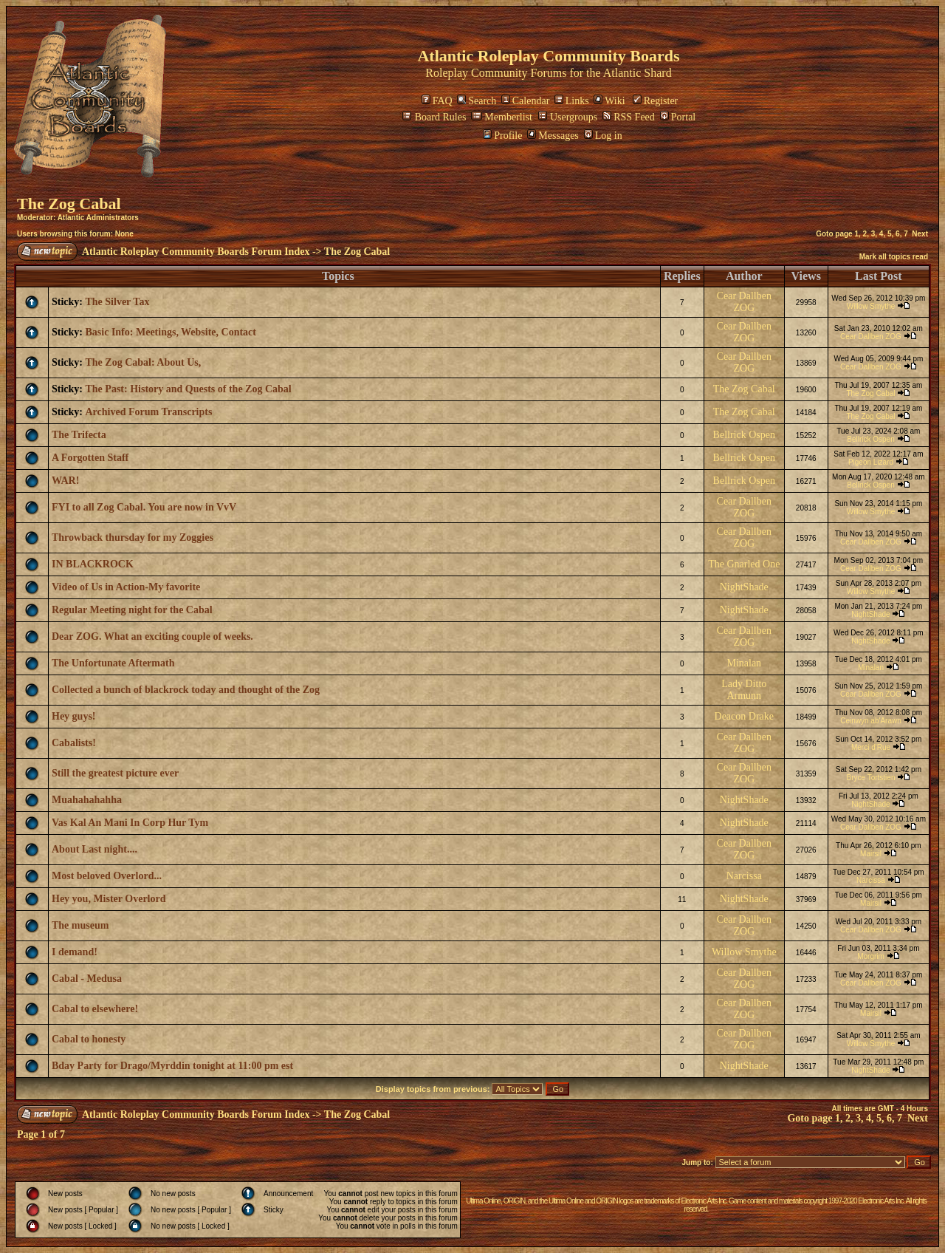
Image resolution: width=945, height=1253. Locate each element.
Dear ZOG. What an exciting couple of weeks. (152, 636)
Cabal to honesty (89, 1039)
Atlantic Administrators (98, 218)
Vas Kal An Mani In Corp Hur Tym (130, 822)
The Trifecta (79, 434)
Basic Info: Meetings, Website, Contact (171, 332)
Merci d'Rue (870, 747)
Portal (677, 117)
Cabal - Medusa (87, 978)
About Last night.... (94, 849)
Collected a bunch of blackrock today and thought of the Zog (186, 689)
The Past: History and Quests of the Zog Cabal (189, 389)
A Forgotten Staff (90, 457)
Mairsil (871, 854)
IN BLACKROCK (93, 564)
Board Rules (434, 117)
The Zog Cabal (69, 203)
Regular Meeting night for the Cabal (132, 609)
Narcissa (744, 875)
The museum (80, 925)
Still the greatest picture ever (115, 773)
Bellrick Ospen (744, 434)
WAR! (65, 480)
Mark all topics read (893, 257)
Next (920, 234)
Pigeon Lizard (870, 462)
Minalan (743, 663)
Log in (603, 135)
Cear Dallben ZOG (744, 301)
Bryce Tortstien (871, 778)
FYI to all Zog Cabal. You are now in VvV (144, 507)
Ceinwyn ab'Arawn (870, 721)
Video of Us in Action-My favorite (126, 587)
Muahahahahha (87, 799)
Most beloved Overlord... (107, 875)
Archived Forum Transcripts (149, 411)
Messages (552, 135)
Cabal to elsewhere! (95, 1008)
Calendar (525, 100)
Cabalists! (74, 742)
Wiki (609, 100)
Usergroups (567, 117)
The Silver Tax (118, 301)
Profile (502, 135)
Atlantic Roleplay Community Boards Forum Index (195, 251)
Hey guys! (74, 716)
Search (476, 100)
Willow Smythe (871, 306)
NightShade (744, 587)
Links (571, 100)
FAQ (437, 100)
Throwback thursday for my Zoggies (132, 537)
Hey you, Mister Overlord (109, 898)
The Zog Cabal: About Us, (144, 362)
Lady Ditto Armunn (743, 689)
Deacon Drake (744, 716)
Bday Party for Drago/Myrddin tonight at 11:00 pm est (172, 1065)
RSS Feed (628, 117)
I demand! (74, 951)
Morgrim (870, 956)
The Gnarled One (744, 564)
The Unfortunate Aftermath (113, 663)
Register (655, 100)
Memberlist (501, 117)
